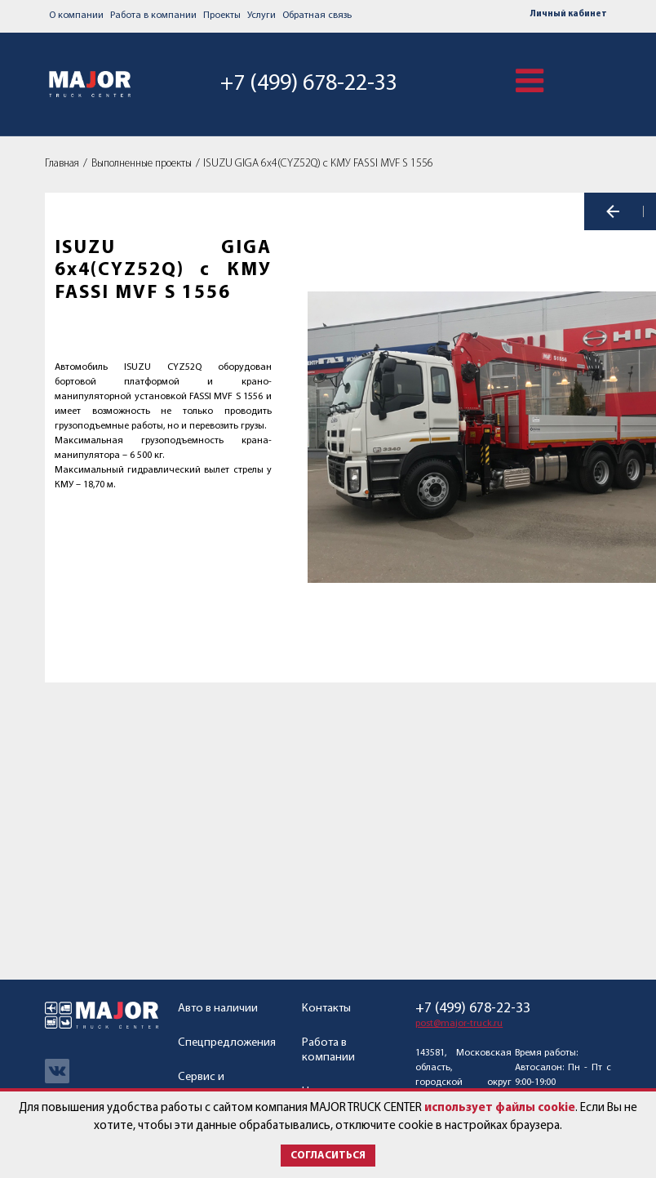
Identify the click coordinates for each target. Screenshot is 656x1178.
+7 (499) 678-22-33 (305, 83)
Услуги (261, 15)
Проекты (222, 15)
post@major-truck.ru (459, 1024)
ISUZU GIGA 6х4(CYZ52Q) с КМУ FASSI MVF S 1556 (318, 163)
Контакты (326, 1008)
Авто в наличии (218, 1008)
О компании (76, 15)
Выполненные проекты (141, 163)
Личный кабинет (568, 14)
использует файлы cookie (499, 1108)
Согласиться (328, 1155)
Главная (62, 163)
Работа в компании (153, 15)
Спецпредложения (227, 1043)
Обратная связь (317, 15)
